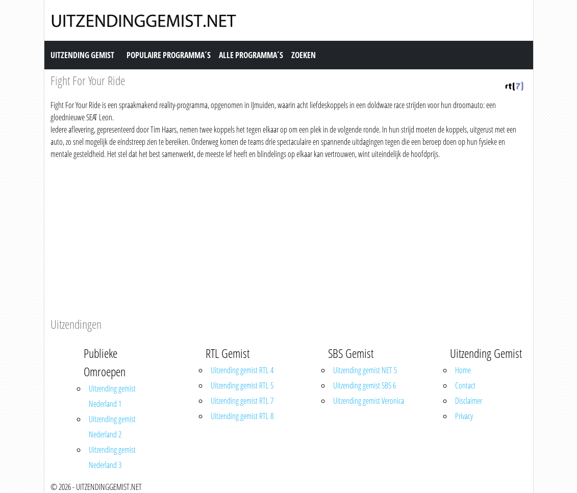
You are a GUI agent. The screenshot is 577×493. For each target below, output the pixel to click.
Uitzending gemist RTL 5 (242, 385)
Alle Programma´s (251, 55)
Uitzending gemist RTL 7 (242, 400)
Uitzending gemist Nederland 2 (112, 426)
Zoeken (303, 55)
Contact (465, 385)
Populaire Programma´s (169, 55)
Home (463, 370)
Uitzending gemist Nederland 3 (112, 457)
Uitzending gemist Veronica (368, 400)
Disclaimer (468, 400)
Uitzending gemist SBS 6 (364, 385)
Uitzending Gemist (82, 55)
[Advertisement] (289, 236)
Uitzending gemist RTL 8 (242, 416)
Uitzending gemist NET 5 (365, 370)
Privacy (464, 416)
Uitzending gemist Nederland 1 (112, 396)
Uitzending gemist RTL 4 (242, 370)
